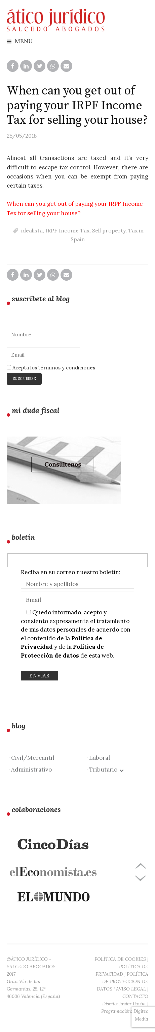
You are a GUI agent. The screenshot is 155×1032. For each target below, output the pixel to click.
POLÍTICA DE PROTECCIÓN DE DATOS (122, 981)
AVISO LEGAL (131, 989)
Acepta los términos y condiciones (51, 367)
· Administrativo (30, 769)
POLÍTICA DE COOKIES (120, 959)
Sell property (108, 230)
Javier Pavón (132, 1004)
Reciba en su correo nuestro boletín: (70, 572)
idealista (32, 230)
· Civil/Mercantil (31, 757)
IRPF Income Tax (67, 230)
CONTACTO (135, 996)
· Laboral (98, 757)
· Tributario (104, 769)
